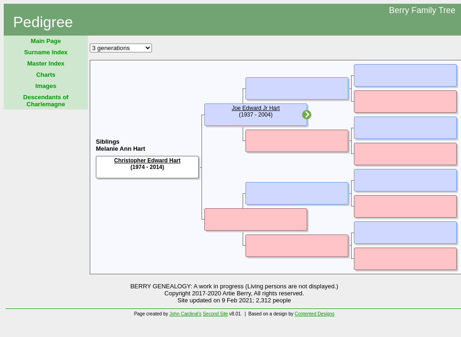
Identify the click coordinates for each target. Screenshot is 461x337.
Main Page (46, 40)
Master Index (45, 63)
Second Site (215, 313)
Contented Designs (314, 313)
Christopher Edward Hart (147, 160)
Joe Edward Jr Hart (256, 108)
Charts (45, 74)
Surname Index (45, 52)
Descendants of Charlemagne (46, 101)
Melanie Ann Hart (120, 148)
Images (46, 85)
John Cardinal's (185, 313)
